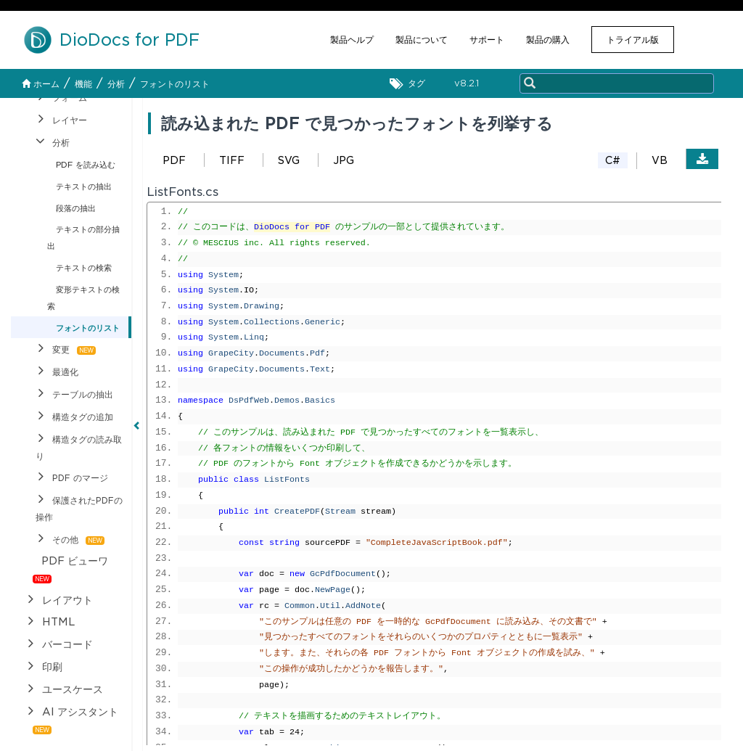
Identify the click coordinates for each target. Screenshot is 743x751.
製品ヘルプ (352, 39)
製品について (421, 39)
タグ (411, 84)
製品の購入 (548, 39)
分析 (116, 83)
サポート (486, 39)
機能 (83, 83)
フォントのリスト (175, 83)
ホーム (40, 83)
